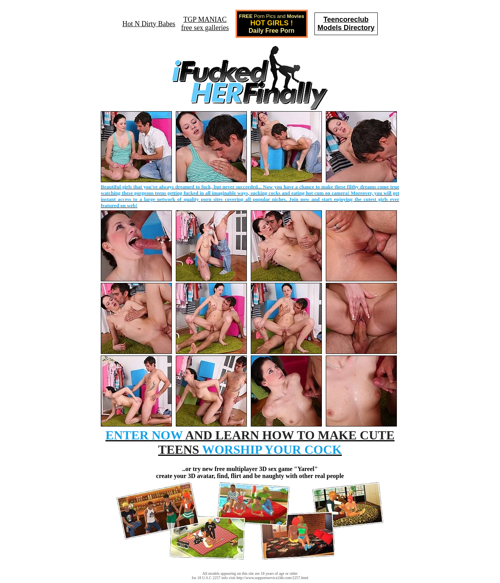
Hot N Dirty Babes (148, 24)
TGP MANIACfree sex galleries (205, 24)
